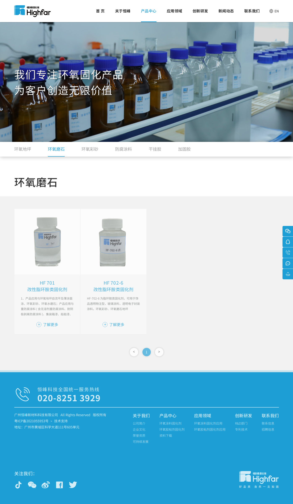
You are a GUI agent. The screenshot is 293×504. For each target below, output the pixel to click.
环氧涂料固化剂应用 (208, 427)
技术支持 (61, 424)
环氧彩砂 (89, 151)
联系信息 (268, 427)
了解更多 (47, 332)
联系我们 (252, 15)
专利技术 (241, 433)
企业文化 (139, 433)
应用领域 (174, 15)
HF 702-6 (113, 290)
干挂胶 (155, 151)
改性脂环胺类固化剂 (47, 297)
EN (274, 10)
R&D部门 (241, 427)
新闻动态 (226, 15)
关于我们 (141, 419)
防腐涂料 (123, 151)
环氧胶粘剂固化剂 (172, 433)
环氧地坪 (22, 151)
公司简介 (139, 427)
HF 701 (47, 290)
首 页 (100, 15)
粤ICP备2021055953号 (31, 424)
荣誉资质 (139, 439)
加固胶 (184, 151)
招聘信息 (268, 433)
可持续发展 (140, 445)
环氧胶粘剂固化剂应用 (210, 433)
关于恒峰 (123, 15)
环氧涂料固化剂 (170, 427)
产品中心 (148, 15)
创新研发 (200, 15)
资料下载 (165, 439)
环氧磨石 (56, 151)
